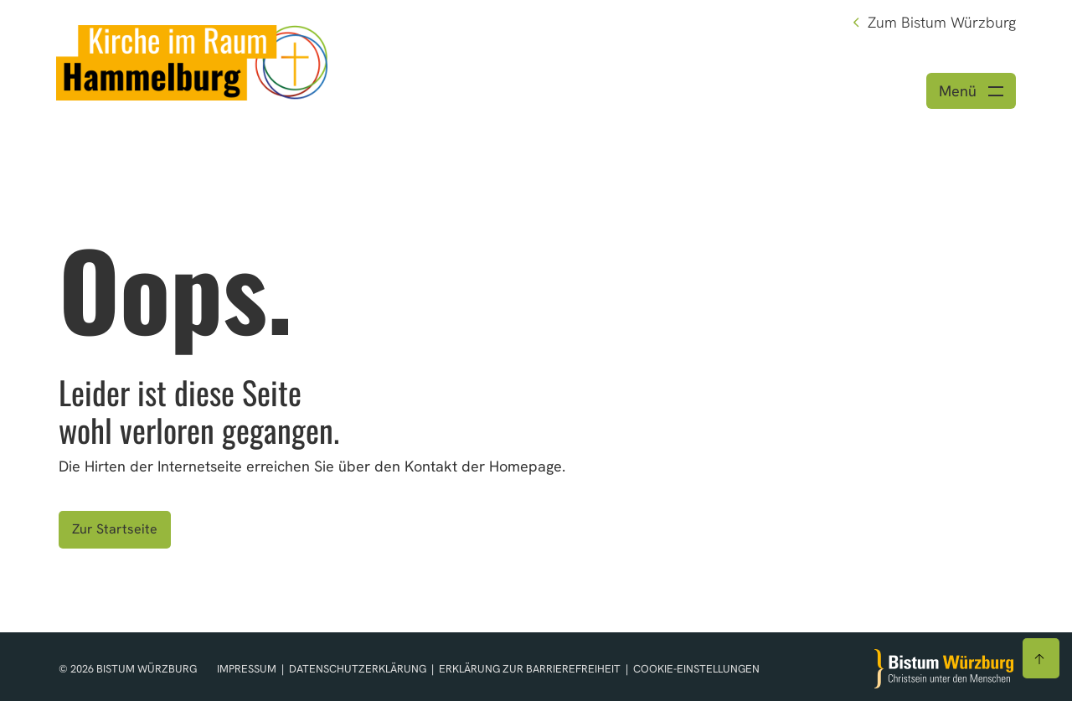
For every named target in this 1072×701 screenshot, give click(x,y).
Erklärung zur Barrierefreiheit (530, 669)
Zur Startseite (114, 529)
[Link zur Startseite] (191, 60)
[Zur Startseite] (943, 668)
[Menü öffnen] (971, 91)
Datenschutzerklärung (359, 669)
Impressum (248, 669)
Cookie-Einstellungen (696, 669)
